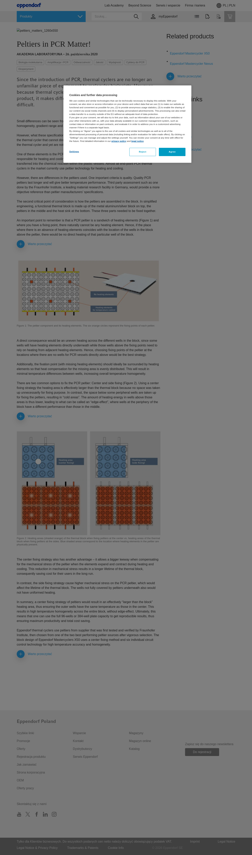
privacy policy (118, 141)
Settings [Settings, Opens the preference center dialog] (74, 151)
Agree (172, 152)
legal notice (137, 141)
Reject (142, 152)
